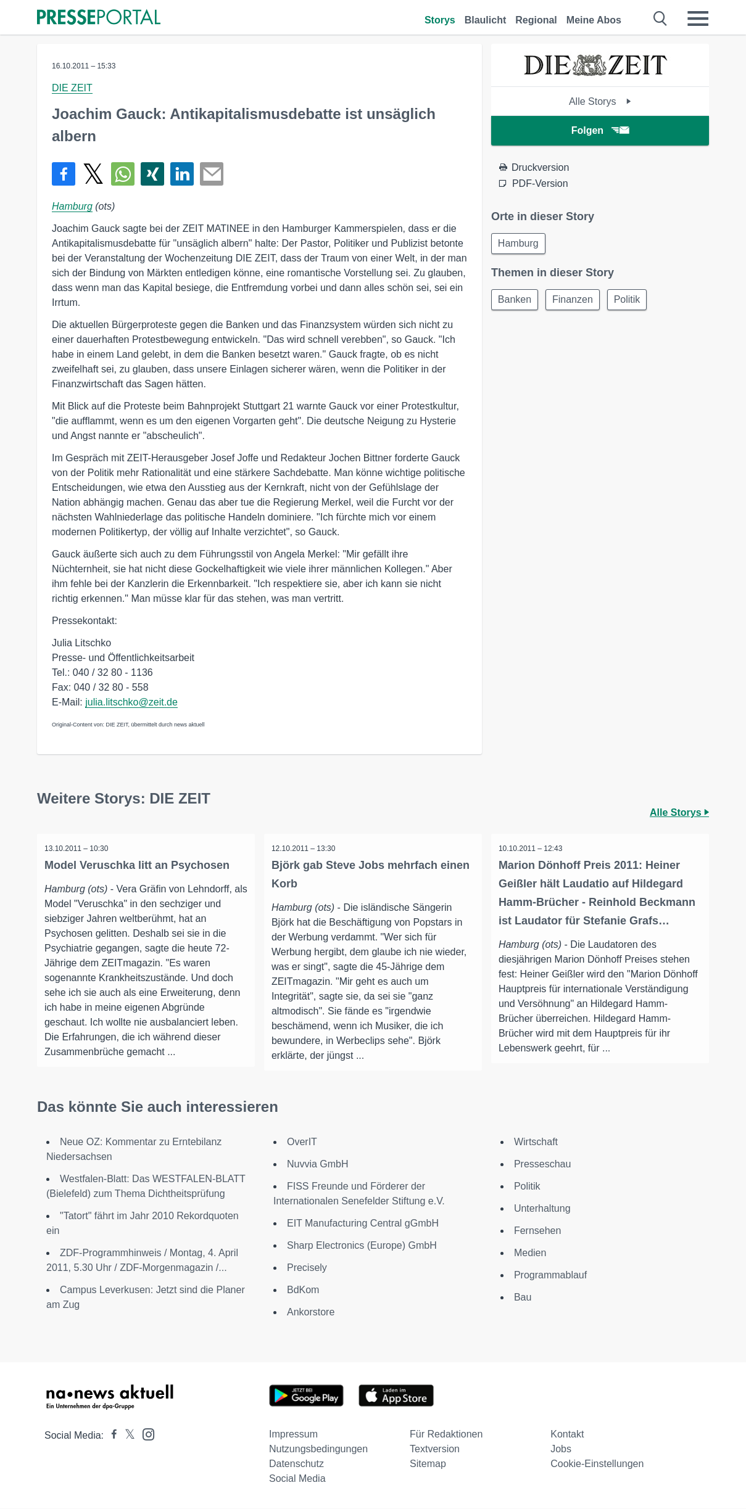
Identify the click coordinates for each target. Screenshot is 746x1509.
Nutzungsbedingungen (318, 1449)
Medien (530, 1253)
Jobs (560, 1449)
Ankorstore (310, 1312)
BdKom (303, 1290)
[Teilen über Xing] (152, 174)
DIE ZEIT (72, 88)
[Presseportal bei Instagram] (144, 1434)
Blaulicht (486, 20)
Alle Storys (600, 101)
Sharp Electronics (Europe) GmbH (362, 1246)
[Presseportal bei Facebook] (110, 1436)
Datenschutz (296, 1464)
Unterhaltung (542, 1209)
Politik (633, 301)
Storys (440, 20)
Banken (516, 301)
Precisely (307, 1268)
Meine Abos (593, 20)
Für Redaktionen (446, 1434)
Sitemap (428, 1464)
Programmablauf (550, 1275)
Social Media (297, 1479)
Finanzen (576, 301)
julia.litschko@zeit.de (131, 702)
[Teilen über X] (93, 174)
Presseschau (542, 1164)
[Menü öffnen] (698, 18)
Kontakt (567, 1434)
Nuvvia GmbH (318, 1164)
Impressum (293, 1434)
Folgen (600, 130)
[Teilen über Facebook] (63, 174)
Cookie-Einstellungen (597, 1464)
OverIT (302, 1142)
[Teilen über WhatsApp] (123, 174)
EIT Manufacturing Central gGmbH (363, 1224)
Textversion (435, 1449)
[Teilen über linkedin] (182, 174)
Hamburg (72, 206)
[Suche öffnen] (660, 18)
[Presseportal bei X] (126, 1436)
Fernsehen (538, 1231)
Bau (522, 1298)
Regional (536, 20)
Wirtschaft (536, 1142)
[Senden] (211, 174)
